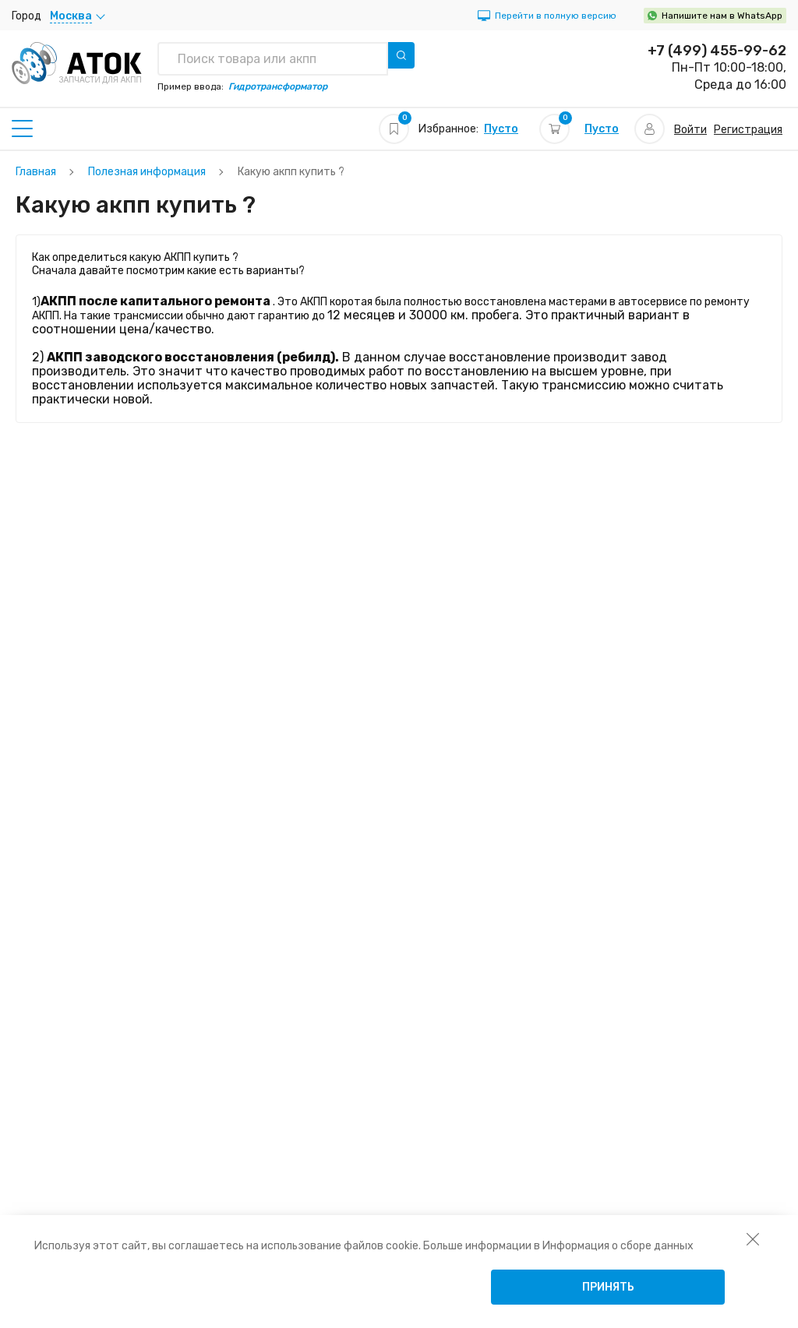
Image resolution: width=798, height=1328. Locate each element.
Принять (608, 1287)
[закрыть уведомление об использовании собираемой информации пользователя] (753, 1238)
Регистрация (748, 129)
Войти (690, 129)
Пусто (501, 129)
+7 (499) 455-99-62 (717, 50)
